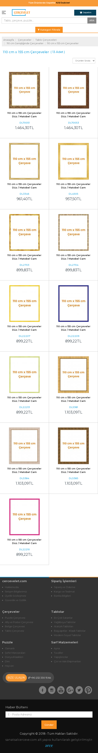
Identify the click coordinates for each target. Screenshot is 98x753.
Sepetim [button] (85, 12)
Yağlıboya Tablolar (65, 622)
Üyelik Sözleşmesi (15, 595)
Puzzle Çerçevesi (15, 617)
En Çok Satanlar (63, 617)
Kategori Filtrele (49, 29)
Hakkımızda (12, 587)
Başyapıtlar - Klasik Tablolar (70, 630)
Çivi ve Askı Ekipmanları (67, 661)
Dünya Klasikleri (14, 656)
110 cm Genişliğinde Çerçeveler (25, 43)
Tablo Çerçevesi (14, 630)
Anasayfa (8, 39)
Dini (7, 661)
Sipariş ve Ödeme (64, 587)
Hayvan (9, 665)
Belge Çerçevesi (15, 626)
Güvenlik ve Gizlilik (15, 600)
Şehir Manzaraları (15, 652)
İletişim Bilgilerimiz (16, 591)
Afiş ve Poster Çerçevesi (19, 622)
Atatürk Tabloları (63, 626)
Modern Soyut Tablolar (67, 635)
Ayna (57, 648)
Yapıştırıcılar (61, 656)
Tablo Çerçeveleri (46, 39)
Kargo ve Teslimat (64, 591)
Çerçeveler (24, 39)
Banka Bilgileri (62, 595)
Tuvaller (58, 652)
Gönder (49, 724)
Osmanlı (9, 648)
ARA (91, 20)
